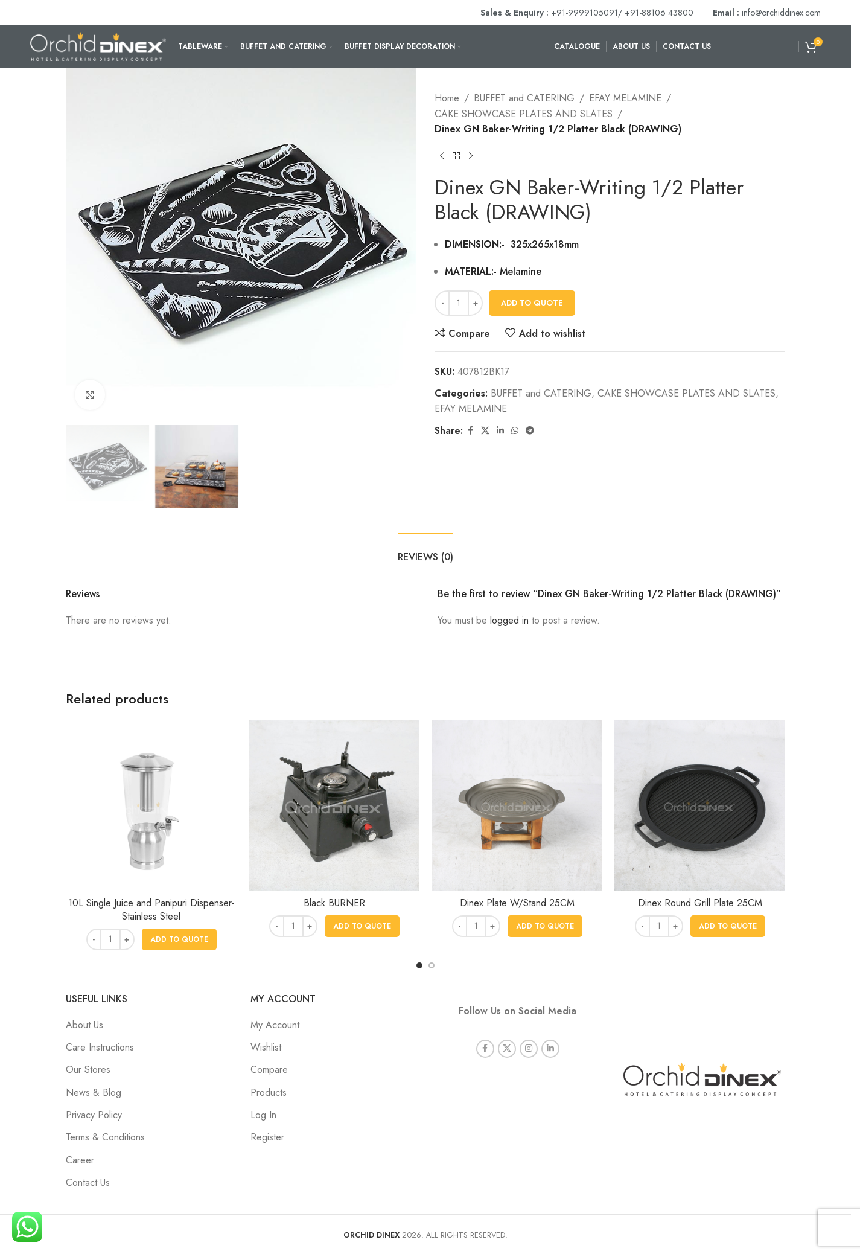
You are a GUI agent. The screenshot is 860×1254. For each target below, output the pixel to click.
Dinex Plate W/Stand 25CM (517, 903)
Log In (263, 1115)
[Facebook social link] (470, 431)
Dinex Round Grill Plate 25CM (700, 903)
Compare (269, 1069)
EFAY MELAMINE (625, 98)
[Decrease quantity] (442, 303)
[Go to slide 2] (431, 965)
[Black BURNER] (334, 805)
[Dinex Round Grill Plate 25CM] (699, 805)
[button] (179, 939)
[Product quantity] (459, 303)
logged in (509, 620)
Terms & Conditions (105, 1137)
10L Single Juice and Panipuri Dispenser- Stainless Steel (151, 909)
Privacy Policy (94, 1115)
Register (267, 1137)
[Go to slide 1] (419, 965)
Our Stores (88, 1069)
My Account (274, 1025)
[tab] (425, 551)
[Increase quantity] (475, 303)
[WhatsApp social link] (515, 431)
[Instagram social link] (529, 1032)
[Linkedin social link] (500, 431)
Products (268, 1092)
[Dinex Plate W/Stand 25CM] (517, 805)
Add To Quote (532, 303)
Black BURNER (334, 903)
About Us (84, 1025)
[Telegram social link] (530, 431)
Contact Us (88, 1182)
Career (80, 1160)
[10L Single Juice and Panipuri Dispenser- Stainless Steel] (151, 805)
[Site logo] (98, 46)
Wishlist (265, 1047)
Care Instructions (100, 1047)
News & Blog (93, 1092)
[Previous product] (442, 156)
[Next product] (470, 156)
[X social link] (485, 431)
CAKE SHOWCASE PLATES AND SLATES (524, 114)
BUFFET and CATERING (524, 98)
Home (447, 98)
